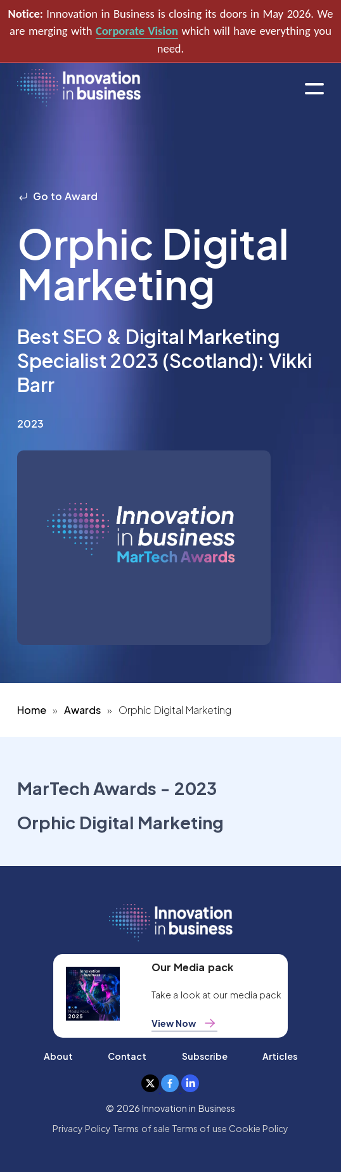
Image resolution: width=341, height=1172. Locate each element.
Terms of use (199, 1128)
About (58, 1056)
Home (31, 710)
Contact (127, 1056)
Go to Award (57, 196)
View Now (184, 1023)
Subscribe (205, 1056)
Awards (82, 710)
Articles (279, 1056)
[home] (79, 88)
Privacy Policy (82, 1128)
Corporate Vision (137, 30)
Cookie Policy (258, 1128)
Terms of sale (141, 1128)
